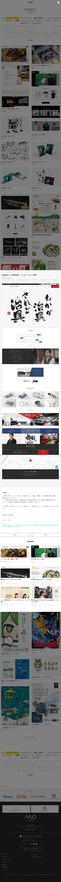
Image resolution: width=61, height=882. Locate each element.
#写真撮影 (25, 279)
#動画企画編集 (54, 279)
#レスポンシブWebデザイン (33, 279)
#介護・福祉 (12, 604)
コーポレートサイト (7, 278)
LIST (30, 535)
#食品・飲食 (11, 561)
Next (46, 534)
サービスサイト (34, 604)
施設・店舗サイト (4, 561)
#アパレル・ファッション (41, 561)
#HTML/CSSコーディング (45, 279)
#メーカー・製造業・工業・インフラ (9, 279)
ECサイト (33, 561)
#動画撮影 (20, 279)
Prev (15, 534)
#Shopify (15, 583)
